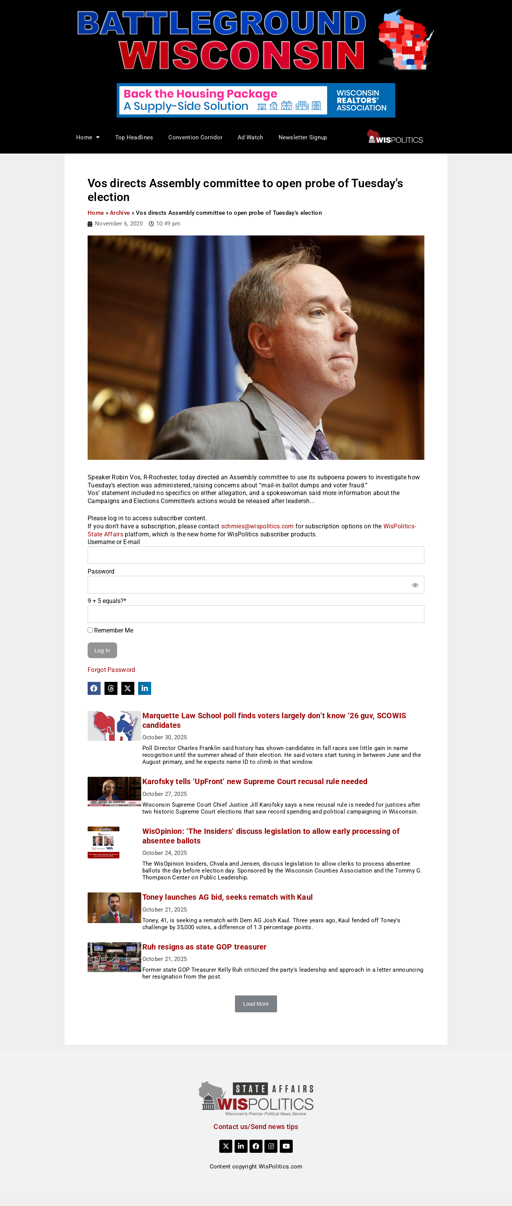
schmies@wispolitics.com (257, 526)
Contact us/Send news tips (256, 1133)
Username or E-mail (114, 542)
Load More (256, 1011)
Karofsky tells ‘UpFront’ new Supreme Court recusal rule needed (261, 781)
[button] (94, 688)
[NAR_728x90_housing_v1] (256, 99)
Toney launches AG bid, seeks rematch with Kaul (234, 904)
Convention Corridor (195, 137)
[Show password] (414, 584)
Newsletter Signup (303, 137)
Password (101, 571)
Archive (120, 212)
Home (88, 137)
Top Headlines (134, 137)
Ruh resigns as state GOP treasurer (211, 953)
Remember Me (110, 630)
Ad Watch (250, 137)
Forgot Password (111, 669)
